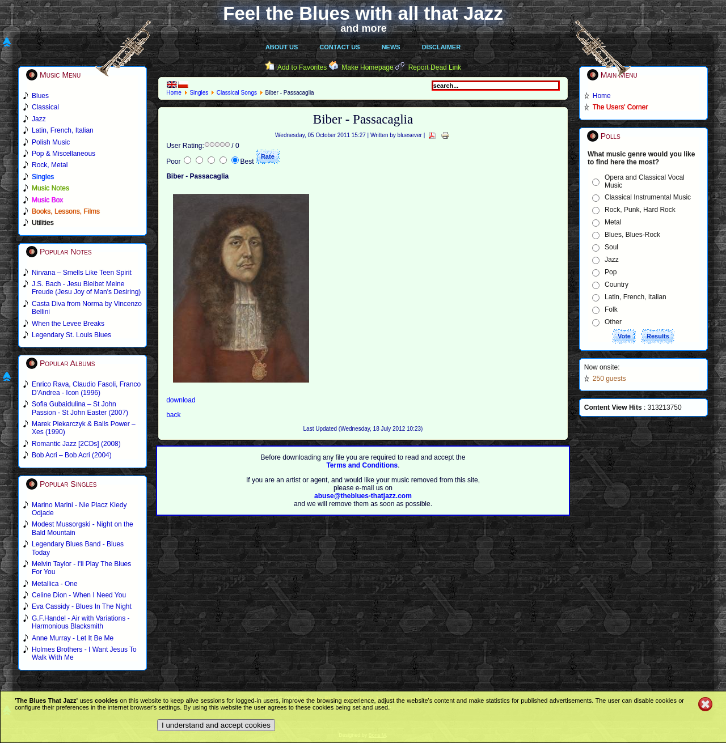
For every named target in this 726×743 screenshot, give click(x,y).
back (173, 415)
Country (616, 284)
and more (363, 28)
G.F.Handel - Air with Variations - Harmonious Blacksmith (81, 622)
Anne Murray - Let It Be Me (72, 638)
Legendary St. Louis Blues (71, 335)
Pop (611, 272)
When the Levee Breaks (68, 324)
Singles (198, 93)
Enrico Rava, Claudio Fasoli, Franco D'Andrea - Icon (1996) (86, 388)
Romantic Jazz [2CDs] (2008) (76, 444)
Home (174, 93)
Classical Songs (237, 93)
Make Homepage (367, 67)
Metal (613, 222)
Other (613, 322)
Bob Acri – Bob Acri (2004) (72, 455)
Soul (611, 247)
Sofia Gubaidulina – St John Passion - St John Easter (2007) (80, 408)
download (180, 400)
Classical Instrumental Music (648, 197)
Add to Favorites (302, 67)
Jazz (612, 260)
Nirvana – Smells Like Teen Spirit (82, 273)
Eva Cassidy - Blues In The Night (82, 606)
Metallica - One (55, 584)
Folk (611, 309)
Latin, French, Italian (635, 297)
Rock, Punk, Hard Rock (640, 210)
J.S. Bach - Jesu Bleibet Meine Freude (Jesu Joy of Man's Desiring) (86, 288)
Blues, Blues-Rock (632, 235)
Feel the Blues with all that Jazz (363, 13)
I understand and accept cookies (216, 725)
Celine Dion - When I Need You (79, 595)
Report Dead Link (434, 67)
